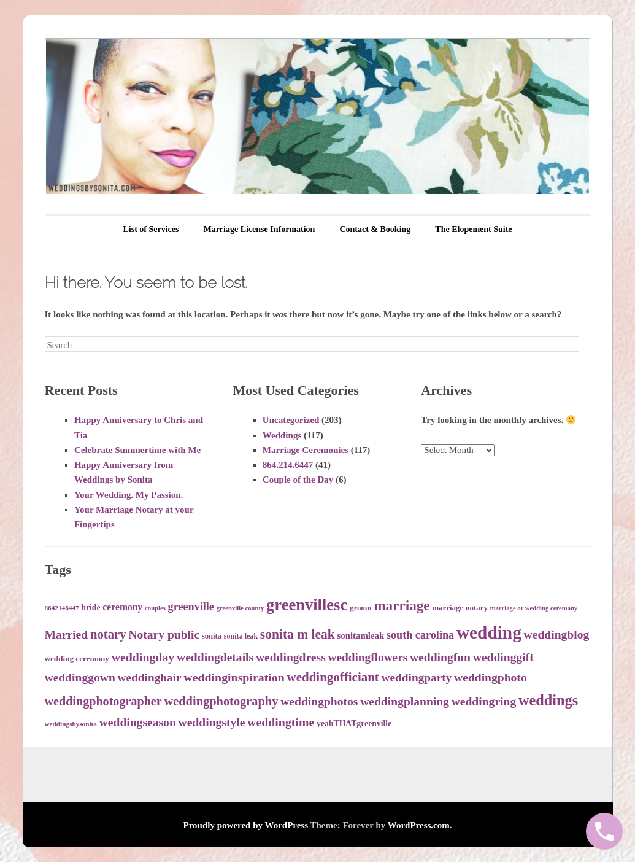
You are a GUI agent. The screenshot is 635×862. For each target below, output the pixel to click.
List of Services (151, 229)
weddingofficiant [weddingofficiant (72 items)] (333, 677)
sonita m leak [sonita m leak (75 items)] (297, 634)
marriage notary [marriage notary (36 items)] (459, 608)
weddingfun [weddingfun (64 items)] (440, 657)
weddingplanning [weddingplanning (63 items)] (404, 701)
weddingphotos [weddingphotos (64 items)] (319, 701)
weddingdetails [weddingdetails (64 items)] (215, 657)
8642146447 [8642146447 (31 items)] (62, 608)
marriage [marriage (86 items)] (401, 605)
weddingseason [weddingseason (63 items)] (137, 722)
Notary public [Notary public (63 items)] (163, 634)
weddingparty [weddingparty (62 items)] (417, 677)
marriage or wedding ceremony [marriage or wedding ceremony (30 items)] (534, 608)
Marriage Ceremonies (305, 450)
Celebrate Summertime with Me (137, 450)
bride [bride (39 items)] (90, 607)
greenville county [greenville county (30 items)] (240, 608)
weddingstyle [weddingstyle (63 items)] (212, 722)
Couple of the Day (298, 479)
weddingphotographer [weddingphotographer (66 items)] (103, 701)
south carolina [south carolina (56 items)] (420, 635)
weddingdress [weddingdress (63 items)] (291, 657)
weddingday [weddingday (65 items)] (143, 657)
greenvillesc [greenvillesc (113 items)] (306, 605)
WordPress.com (419, 825)
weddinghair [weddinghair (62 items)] (150, 677)
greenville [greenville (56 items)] (191, 606)
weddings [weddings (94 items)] (548, 700)
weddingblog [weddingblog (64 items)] (557, 634)
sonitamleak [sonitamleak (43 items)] (361, 635)
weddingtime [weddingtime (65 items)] (280, 722)
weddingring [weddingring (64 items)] (484, 701)
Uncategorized (291, 420)
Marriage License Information (259, 229)
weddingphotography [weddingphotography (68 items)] (221, 701)
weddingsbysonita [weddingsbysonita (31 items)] (71, 724)
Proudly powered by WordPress (246, 825)
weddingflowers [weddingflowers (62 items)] (368, 657)
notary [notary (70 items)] (108, 634)
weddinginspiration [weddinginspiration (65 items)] (233, 677)
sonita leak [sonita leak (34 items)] (241, 636)
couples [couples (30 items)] (155, 608)
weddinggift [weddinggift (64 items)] (503, 657)
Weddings (282, 435)
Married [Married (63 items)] (66, 634)
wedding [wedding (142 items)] (488, 632)
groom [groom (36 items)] (361, 608)
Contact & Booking (374, 229)
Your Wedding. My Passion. (128, 495)
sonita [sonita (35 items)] (211, 636)
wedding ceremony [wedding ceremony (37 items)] (77, 658)
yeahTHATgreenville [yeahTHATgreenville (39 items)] (354, 723)
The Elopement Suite (473, 229)
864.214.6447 (288, 465)
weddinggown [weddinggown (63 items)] (80, 677)
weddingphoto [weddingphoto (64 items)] (490, 677)
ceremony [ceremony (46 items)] (122, 607)
